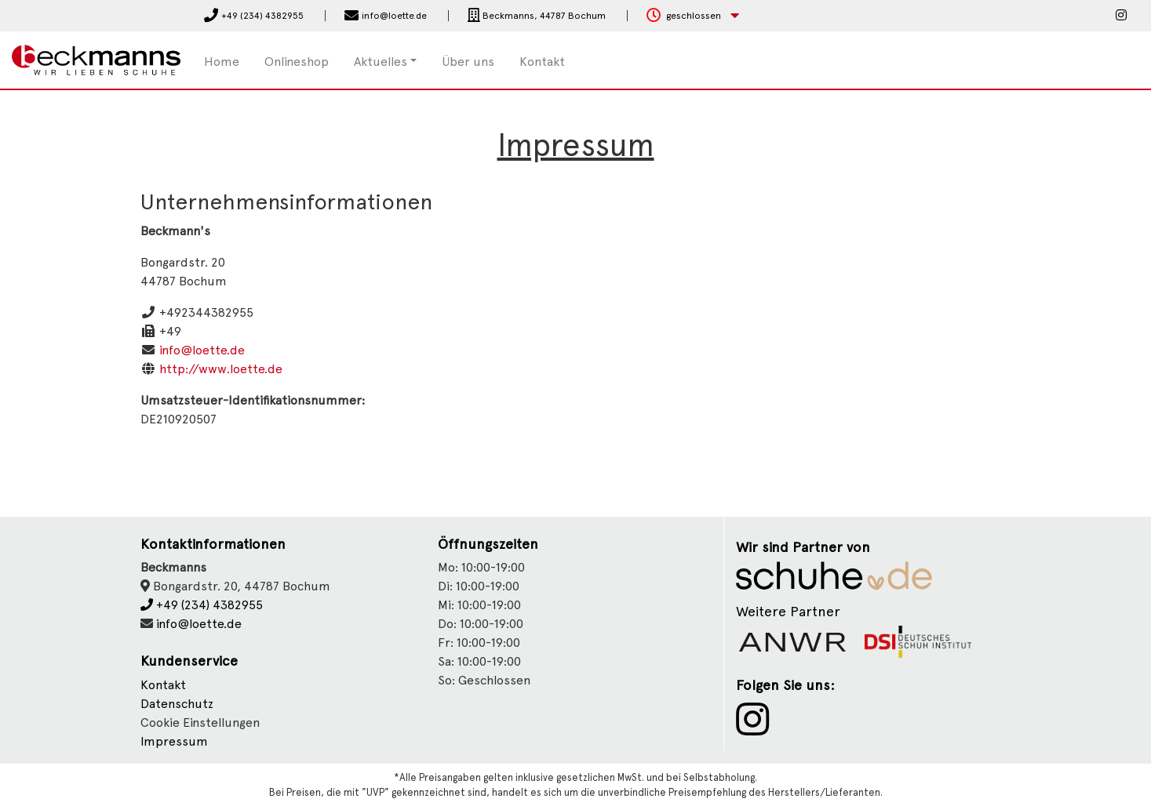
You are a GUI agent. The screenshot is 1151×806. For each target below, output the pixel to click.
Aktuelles (380, 61)
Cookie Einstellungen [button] (200, 722)
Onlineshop (296, 61)
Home (221, 61)
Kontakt (542, 61)
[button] (693, 16)
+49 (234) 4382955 (201, 604)
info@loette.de (202, 350)
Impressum (174, 741)
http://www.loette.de (220, 368)
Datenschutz (176, 703)
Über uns (468, 61)
